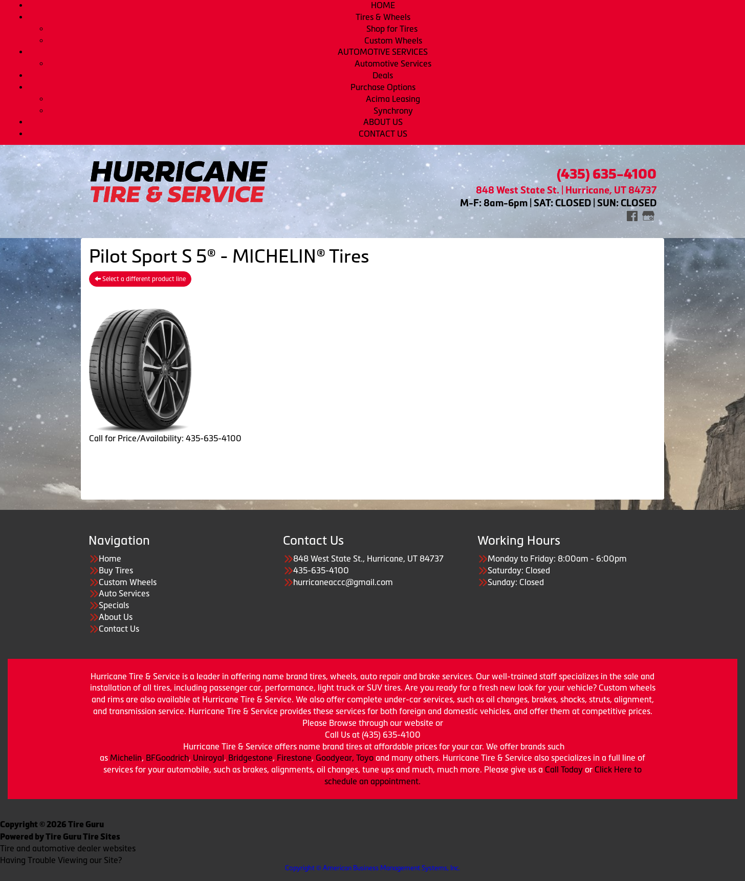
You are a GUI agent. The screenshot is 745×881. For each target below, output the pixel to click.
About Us (116, 616)
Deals (382, 75)
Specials (114, 605)
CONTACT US (383, 133)
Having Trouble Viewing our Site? (61, 860)
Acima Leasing (393, 98)
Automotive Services (393, 63)
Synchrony (393, 110)
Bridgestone (250, 757)
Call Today (565, 769)
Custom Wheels (393, 40)
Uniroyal (208, 757)
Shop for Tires (393, 28)
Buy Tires (116, 570)
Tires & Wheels (383, 17)
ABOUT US (383, 121)
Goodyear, (335, 757)
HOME (383, 5)
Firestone (294, 757)
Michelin (126, 757)
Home (110, 558)
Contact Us (119, 628)
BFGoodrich (167, 757)
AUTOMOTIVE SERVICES (383, 51)
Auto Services (124, 593)
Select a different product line (140, 279)
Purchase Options (382, 87)
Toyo (366, 757)
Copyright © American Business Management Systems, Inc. (372, 868)
